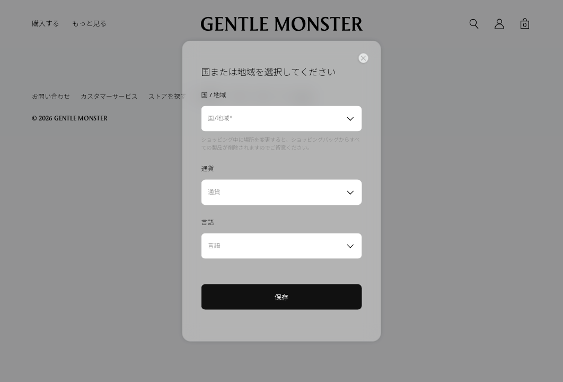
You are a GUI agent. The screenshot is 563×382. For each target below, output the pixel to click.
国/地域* (220, 118)
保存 (281, 297)
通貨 (214, 192)
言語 (214, 245)
